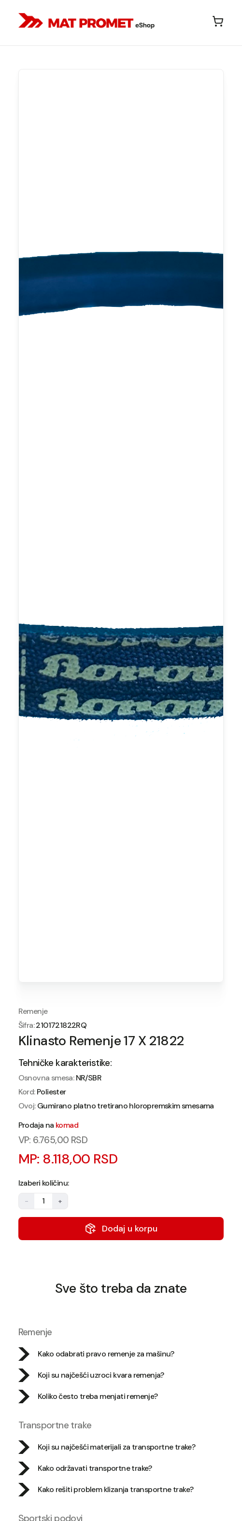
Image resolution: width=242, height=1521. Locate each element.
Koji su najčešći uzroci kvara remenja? (91, 1375)
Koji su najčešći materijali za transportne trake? (107, 1447)
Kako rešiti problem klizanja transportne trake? (106, 1489)
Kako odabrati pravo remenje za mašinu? (96, 1354)
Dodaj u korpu (121, 1228)
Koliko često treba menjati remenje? (88, 1396)
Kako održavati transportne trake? (85, 1468)
